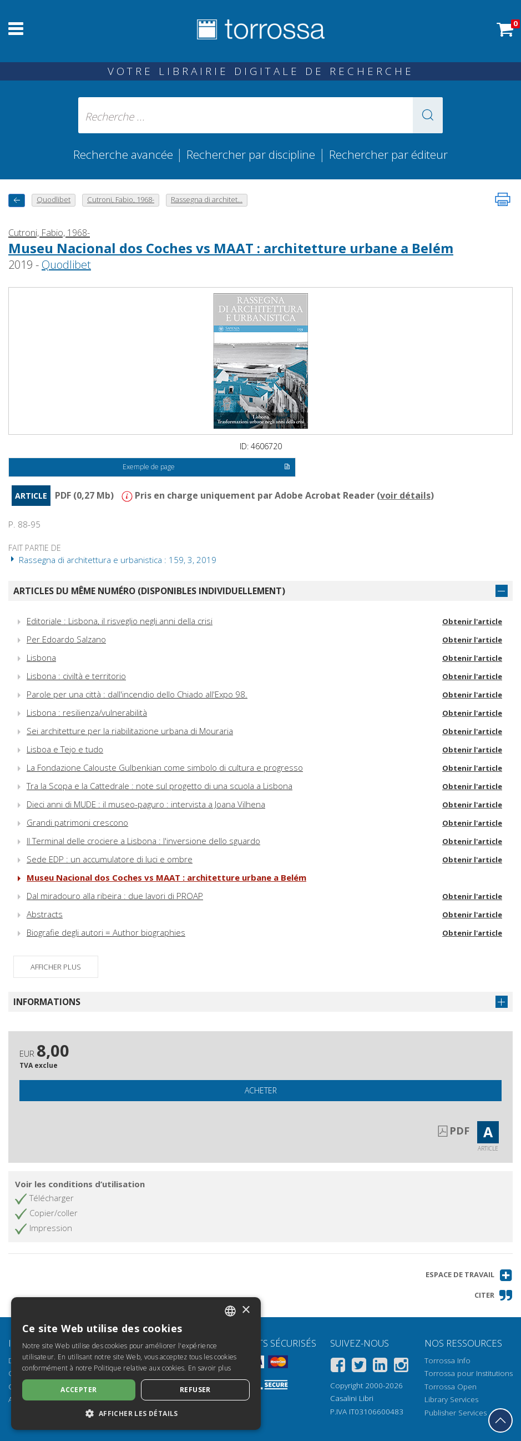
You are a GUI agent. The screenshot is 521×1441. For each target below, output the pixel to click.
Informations (46, 1002)
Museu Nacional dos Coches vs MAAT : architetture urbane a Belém (230, 248)
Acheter (261, 1090)
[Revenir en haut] (500, 1420)
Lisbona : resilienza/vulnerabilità (87, 712)
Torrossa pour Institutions (468, 1373)
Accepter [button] (78, 1389)
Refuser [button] (195, 1389)
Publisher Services (455, 1413)
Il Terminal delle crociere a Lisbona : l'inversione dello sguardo (143, 840)
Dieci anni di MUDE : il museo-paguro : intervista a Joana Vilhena (146, 804)
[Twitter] (359, 1366)
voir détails (405, 495)
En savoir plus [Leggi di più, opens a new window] (209, 1368)
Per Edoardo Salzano (66, 639)
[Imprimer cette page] (503, 199)
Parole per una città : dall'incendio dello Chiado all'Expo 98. (137, 694)
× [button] (245, 1310)
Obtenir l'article (472, 621)
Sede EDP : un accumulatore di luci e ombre (110, 859)
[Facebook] (337, 1366)
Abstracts (45, 914)
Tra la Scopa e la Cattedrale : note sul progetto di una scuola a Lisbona (159, 785)
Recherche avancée (124, 154)
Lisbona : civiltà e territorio (76, 675)
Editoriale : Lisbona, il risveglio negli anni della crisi (120, 620)
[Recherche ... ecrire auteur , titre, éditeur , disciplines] (260, 115)
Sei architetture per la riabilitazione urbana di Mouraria (130, 730)
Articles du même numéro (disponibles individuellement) (149, 591)
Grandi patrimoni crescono (77, 822)
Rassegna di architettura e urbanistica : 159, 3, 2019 (112, 559)
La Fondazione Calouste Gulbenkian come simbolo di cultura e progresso (165, 767)
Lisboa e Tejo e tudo (65, 749)
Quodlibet (66, 264)
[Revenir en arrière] (16, 200)
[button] (428, 115)
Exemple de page (206, 467)
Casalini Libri (351, 1398)
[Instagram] (401, 1366)
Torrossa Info (447, 1360)
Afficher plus (56, 967)
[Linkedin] (380, 1366)
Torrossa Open (450, 1387)
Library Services (451, 1399)
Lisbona (41, 657)
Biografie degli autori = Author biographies (106, 932)
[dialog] (136, 1363)
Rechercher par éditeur (388, 154)
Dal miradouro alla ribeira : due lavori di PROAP (115, 895)
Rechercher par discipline (250, 154)
